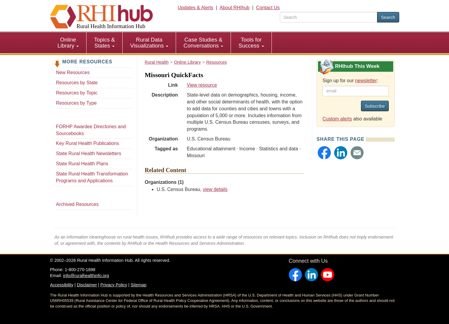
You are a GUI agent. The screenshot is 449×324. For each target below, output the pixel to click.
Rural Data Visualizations (149, 42)
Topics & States (104, 42)
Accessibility (61, 284)
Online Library (68, 42)
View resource (202, 85)
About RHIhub (235, 7)
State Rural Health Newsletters (88, 153)
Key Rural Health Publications (87, 143)
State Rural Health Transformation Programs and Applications (92, 177)
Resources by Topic (77, 92)
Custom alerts (337, 118)
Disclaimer (87, 284)
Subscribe (375, 105)
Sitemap (138, 284)
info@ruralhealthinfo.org (86, 275)
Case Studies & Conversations (203, 42)
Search (388, 17)
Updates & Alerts (195, 7)
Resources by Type (76, 103)
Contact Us (268, 7)
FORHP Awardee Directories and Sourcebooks (91, 130)
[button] (324, 153)
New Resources (73, 72)
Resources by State (77, 82)
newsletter (366, 80)
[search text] (328, 17)
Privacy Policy (114, 284)
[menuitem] (68, 42)
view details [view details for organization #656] (215, 189)
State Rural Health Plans (82, 163)
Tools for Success (251, 42)
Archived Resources (77, 204)
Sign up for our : (350, 80)
